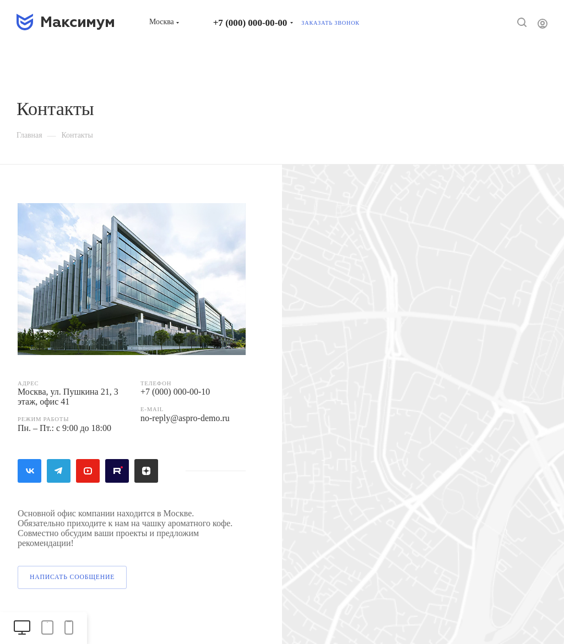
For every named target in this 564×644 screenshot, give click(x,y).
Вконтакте (29, 471)
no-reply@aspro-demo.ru (185, 418)
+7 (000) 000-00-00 (250, 23)
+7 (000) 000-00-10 (175, 391)
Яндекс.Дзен (146, 471)
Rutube (117, 471)
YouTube (88, 471)
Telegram (58, 471)
